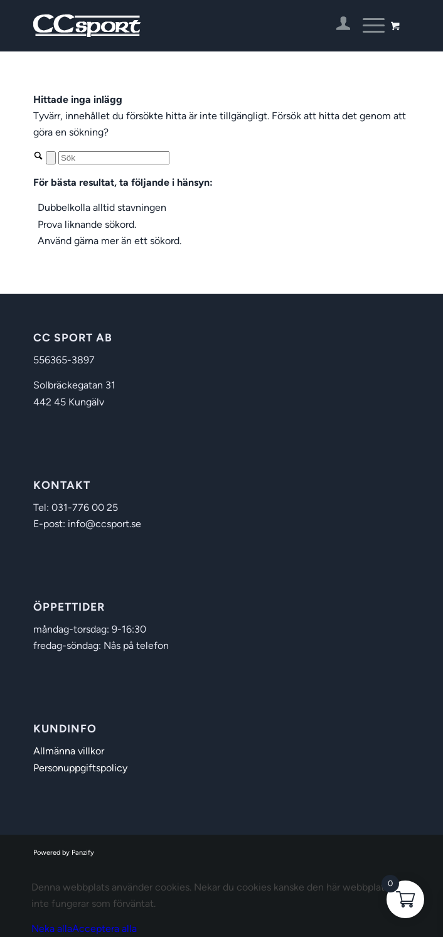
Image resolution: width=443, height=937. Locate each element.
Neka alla (51, 928)
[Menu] (367, 26)
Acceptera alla (104, 928)
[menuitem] (337, 26)
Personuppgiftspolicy (80, 768)
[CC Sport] (183, 26)
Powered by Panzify (63, 853)
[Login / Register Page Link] (337, 26)
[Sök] (113, 157)
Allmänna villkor (68, 751)
